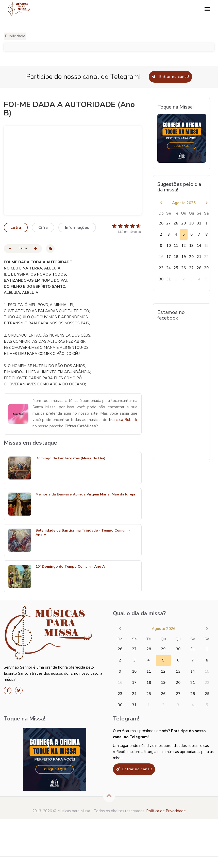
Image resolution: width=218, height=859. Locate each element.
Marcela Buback (123, 420)
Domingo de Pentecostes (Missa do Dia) (70, 458)
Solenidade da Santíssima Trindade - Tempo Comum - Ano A (83, 533)
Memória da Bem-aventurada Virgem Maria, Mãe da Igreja (85, 494)
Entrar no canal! (170, 76)
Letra (15, 227)
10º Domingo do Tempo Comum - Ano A (70, 567)
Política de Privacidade (166, 811)
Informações (77, 227)
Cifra (43, 227)
